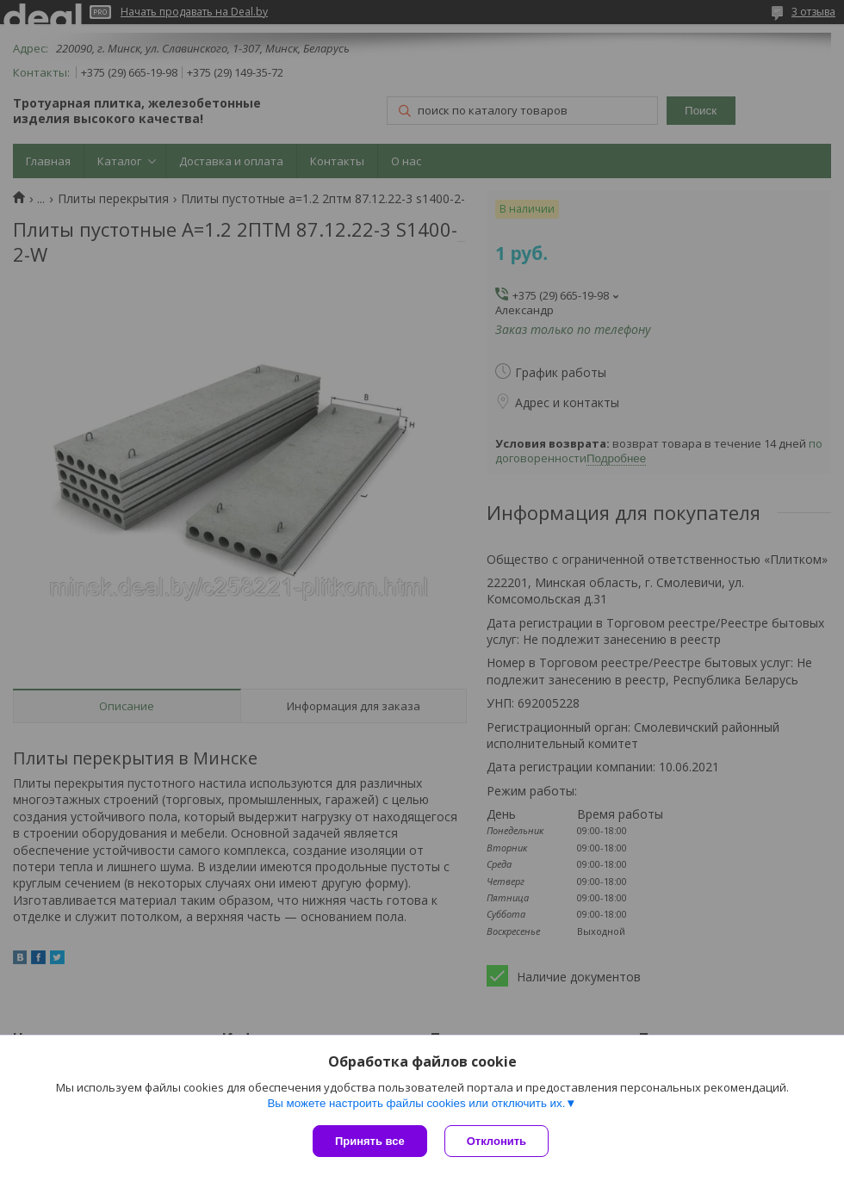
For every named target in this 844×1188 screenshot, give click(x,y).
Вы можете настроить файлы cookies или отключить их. (416, 1103)
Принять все (370, 1141)
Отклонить (496, 1141)
